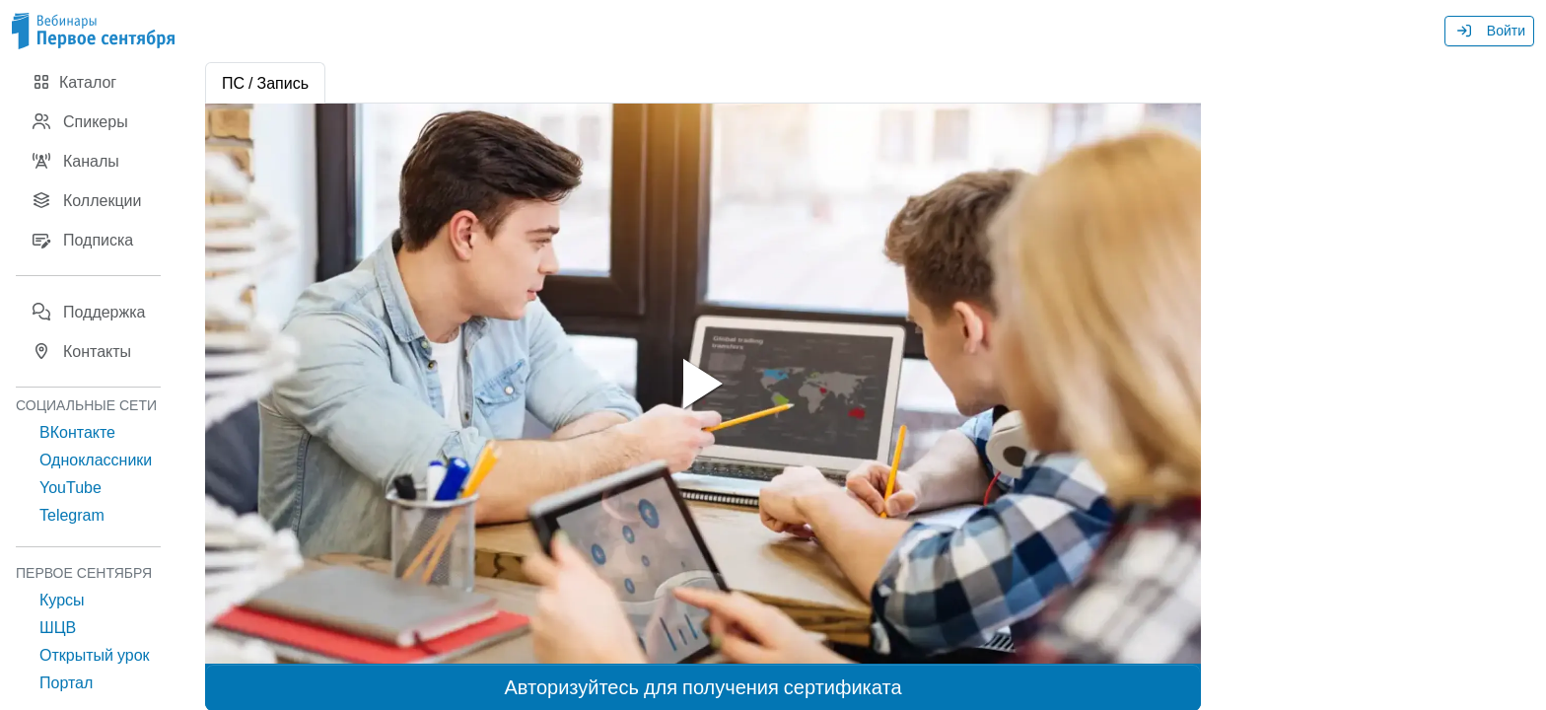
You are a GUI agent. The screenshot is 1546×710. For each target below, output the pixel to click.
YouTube (70, 487)
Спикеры (80, 121)
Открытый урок (94, 655)
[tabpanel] (703, 384)
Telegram (72, 515)
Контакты (81, 351)
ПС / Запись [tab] (265, 83)
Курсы (62, 599)
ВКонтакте (77, 432)
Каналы (75, 161)
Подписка (82, 239)
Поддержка (88, 311)
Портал (66, 682)
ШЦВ (57, 627)
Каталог (74, 82)
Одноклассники (95, 459)
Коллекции (86, 200)
